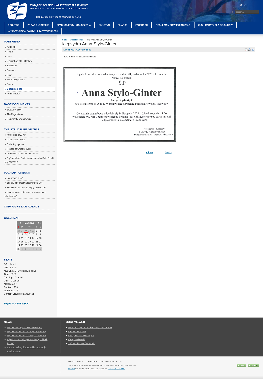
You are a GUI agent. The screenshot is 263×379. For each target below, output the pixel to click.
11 (22, 238)
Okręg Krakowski (76, 339)
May (27, 223)
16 (40, 238)
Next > (168, 152)
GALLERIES (92, 362)
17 (18, 241)
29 (36, 245)
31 (18, 249)
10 (18, 238)
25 (22, 245)
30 (40, 245)
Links (80, 362)
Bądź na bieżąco (16, 303)
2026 (31, 223)
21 (33, 241)
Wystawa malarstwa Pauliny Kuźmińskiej (26, 335)
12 (26, 238)
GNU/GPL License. (116, 369)
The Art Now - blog (111, 362)
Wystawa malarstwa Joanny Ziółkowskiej (26, 331)
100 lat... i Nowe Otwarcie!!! (81, 343)
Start (64, 40)
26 (26, 245)
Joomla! (71, 369)
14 (33, 238)
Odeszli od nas (76, 40)
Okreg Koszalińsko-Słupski (81, 335)
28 (33, 245)
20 (29, 241)
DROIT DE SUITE (77, 331)
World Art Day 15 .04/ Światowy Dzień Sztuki (90, 327)
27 (29, 245)
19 (26, 241)
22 (36, 241)
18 (22, 241)
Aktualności (69, 49)
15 (36, 238)
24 (18, 245)
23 (40, 241)
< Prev (149, 152)
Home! (71, 362)
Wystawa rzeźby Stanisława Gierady (24, 327)
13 (29, 238)
